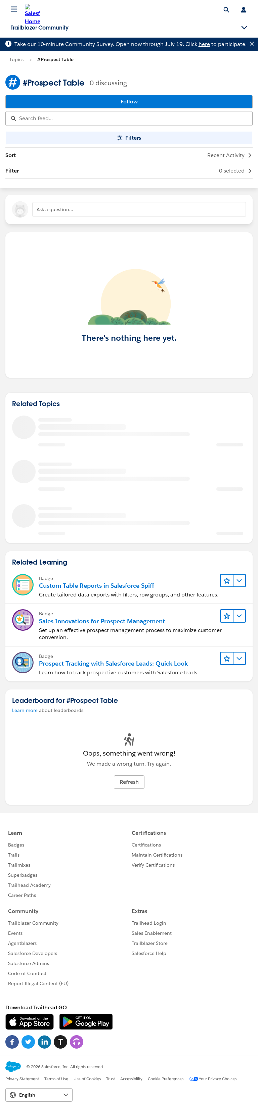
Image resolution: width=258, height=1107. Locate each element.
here (204, 44)
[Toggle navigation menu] (244, 27)
